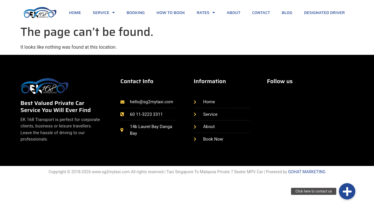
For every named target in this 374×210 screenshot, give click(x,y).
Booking (136, 12)
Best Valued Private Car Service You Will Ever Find (55, 106)
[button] (347, 191)
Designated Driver (324, 12)
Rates (206, 13)
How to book (171, 12)
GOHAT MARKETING (306, 171)
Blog (287, 12)
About (233, 12)
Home (75, 12)
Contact (261, 12)
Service (104, 13)
